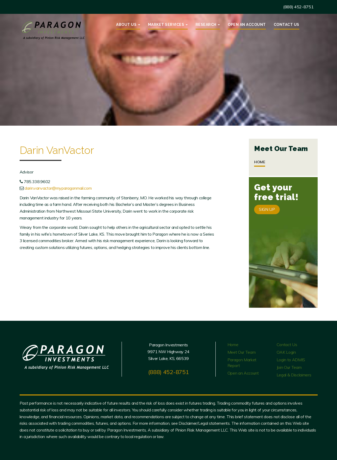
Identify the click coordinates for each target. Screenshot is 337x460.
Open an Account (247, 24)
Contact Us (286, 24)
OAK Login (286, 352)
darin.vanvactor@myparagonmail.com (58, 188)
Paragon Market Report (242, 362)
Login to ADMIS (291, 359)
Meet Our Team (241, 352)
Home (259, 162)
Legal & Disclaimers (294, 374)
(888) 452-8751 (298, 6)
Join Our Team (289, 367)
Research (208, 24)
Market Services (168, 24)
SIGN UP (267, 209)
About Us (128, 24)
